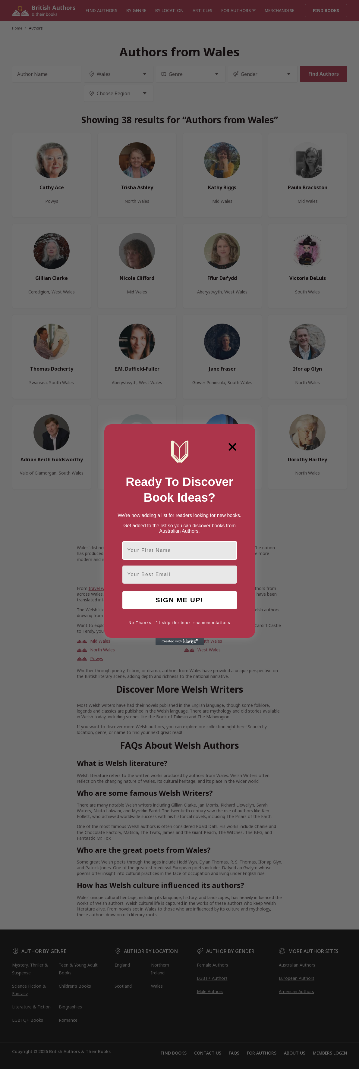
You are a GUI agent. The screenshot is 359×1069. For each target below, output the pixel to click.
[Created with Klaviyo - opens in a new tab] (180, 641)
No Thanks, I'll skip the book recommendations (179, 623)
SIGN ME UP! (179, 600)
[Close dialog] (232, 446)
